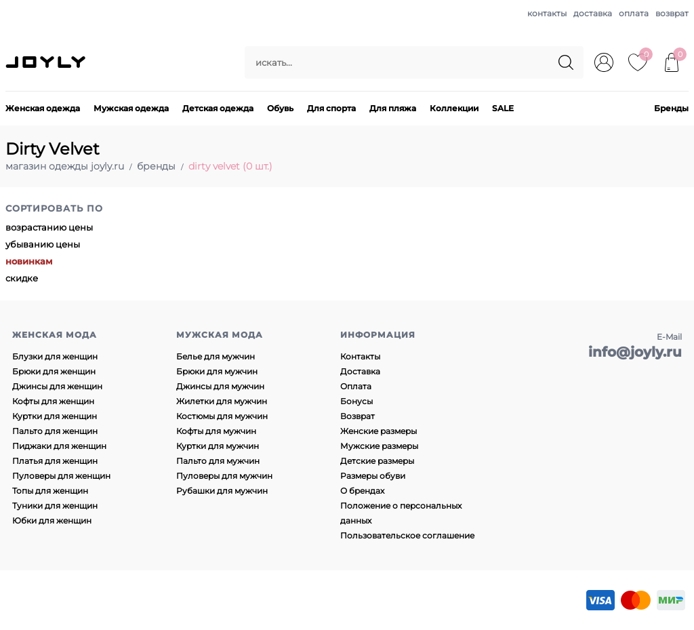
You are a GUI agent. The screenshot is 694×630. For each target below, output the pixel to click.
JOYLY (46, 62)
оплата (634, 13)
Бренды (671, 108)
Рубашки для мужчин (222, 491)
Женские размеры (378, 431)
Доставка (360, 371)
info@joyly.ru (635, 352)
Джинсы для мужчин (220, 386)
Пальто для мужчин (218, 461)
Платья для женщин (55, 461)
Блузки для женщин (55, 356)
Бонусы (356, 401)
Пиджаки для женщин (59, 446)
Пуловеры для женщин (61, 476)
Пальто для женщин (55, 431)
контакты (547, 13)
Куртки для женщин (54, 416)
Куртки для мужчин (217, 446)
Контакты (360, 356)
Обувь (280, 108)
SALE (503, 108)
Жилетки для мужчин (221, 401)
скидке (21, 278)
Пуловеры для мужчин (224, 476)
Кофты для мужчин (216, 431)
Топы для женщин (50, 491)
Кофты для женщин (53, 401)
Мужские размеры (379, 446)
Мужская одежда (131, 108)
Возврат (357, 416)
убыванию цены (42, 244)
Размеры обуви (372, 476)
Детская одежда (217, 108)
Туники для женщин (55, 505)
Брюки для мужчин (217, 371)
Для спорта (331, 108)
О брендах (362, 491)
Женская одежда (42, 108)
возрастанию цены (49, 227)
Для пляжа (392, 108)
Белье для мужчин (215, 356)
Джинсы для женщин (57, 386)
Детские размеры (377, 461)
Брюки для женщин (54, 371)
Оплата (355, 386)
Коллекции (454, 108)
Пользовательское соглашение (407, 535)
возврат (672, 13)
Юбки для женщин (51, 520)
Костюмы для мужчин (222, 416)
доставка (592, 13)
